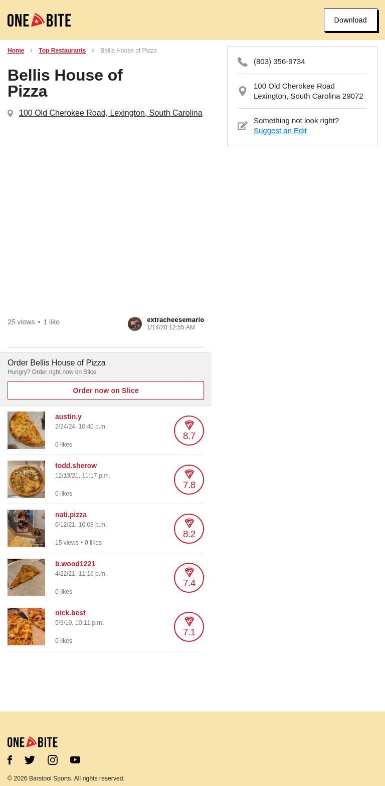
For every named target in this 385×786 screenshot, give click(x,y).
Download (350, 20)
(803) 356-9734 (279, 61)
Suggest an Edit (280, 130)
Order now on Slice (106, 390)
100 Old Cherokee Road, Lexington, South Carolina (111, 113)
